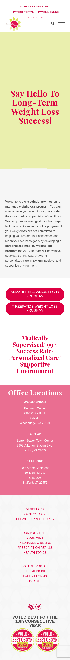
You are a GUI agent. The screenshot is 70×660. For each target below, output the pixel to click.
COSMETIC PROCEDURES (35, 519)
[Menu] (60, 24)
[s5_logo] (29, 24)
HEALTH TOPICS (35, 552)
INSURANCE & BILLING (35, 542)
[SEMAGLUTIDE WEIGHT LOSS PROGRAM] (35, 294)
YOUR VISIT (35, 537)
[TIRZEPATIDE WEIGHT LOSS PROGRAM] (35, 308)
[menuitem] (36, 6)
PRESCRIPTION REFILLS (35, 547)
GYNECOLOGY (35, 514)
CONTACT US (35, 581)
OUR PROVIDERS (34, 533)
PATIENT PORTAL (23, 12)
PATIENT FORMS (35, 576)
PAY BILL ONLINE (48, 12)
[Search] (51, 24)
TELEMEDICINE (35, 571)
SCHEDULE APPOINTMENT (36, 6)
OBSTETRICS (34, 509)
